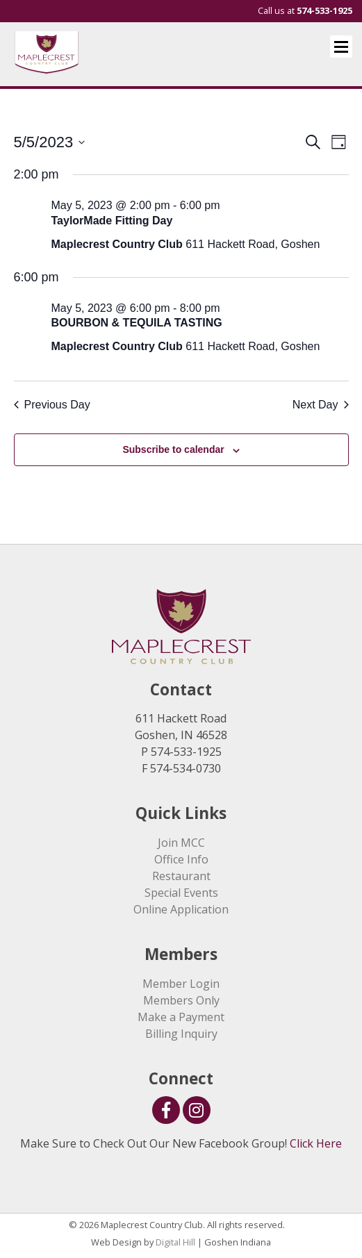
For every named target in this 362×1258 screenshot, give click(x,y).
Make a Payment (181, 1017)
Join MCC (181, 842)
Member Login (181, 983)
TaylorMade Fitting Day (112, 220)
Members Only (181, 1000)
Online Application (181, 909)
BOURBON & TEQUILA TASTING (136, 323)
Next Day (321, 405)
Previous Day (52, 405)
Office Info (181, 859)
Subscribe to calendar (173, 449)
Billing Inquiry (181, 1033)
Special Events (181, 892)
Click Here (316, 1143)
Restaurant (181, 876)
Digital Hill (175, 1242)
